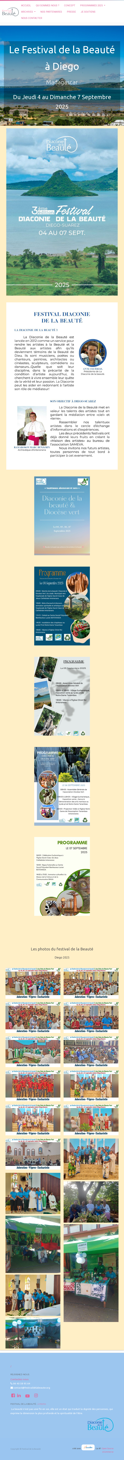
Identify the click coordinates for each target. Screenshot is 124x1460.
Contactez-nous (19, 1379)
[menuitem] (26, 5)
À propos (42, 1404)
